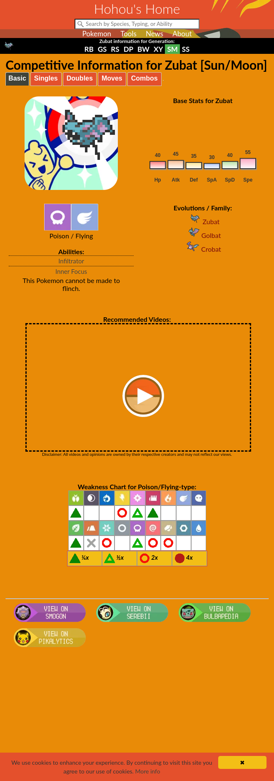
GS (102, 49)
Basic (17, 78)
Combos (144, 78)
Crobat (202, 249)
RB (89, 49)
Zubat (203, 221)
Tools (128, 33)
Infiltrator (71, 261)
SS (186, 49)
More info (147, 771)
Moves (112, 78)
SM (172, 49)
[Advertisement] (137, 717)
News (154, 33)
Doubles (80, 78)
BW (143, 49)
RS (115, 49)
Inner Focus (71, 271)
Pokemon (96, 33)
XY (158, 49)
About (182, 33)
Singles (46, 78)
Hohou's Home (137, 8)
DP (128, 49)
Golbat (202, 235)
